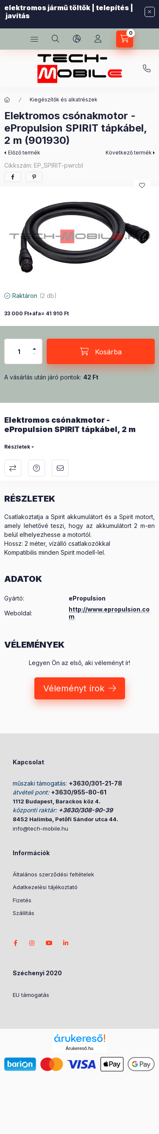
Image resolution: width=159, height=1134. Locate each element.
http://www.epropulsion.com (109, 613)
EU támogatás (31, 994)
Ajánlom (60, 468)
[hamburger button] (34, 39)
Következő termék (129, 152)
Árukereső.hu (79, 1048)
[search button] (55, 39)
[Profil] (97, 39)
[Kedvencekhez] (142, 185)
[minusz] (34, 353)
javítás (18, 15)
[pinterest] (33, 177)
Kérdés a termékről (36, 468)
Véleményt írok (73, 688)
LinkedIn (66, 943)
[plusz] (34, 348)
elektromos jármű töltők (47, 7)
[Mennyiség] (19, 351)
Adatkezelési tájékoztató (45, 887)
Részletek (17, 446)
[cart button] (124, 39)
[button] (79, 237)
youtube (49, 943)
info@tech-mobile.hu (40, 828)
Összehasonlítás (12, 468)
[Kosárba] (101, 351)
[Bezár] (150, 12)
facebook (15, 943)
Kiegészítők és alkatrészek (64, 99)
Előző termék (24, 152)
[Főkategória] (7, 100)
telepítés (112, 7)
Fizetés (22, 900)
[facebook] (12, 177)
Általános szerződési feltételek (53, 874)
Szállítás (23, 912)
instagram (32, 943)
